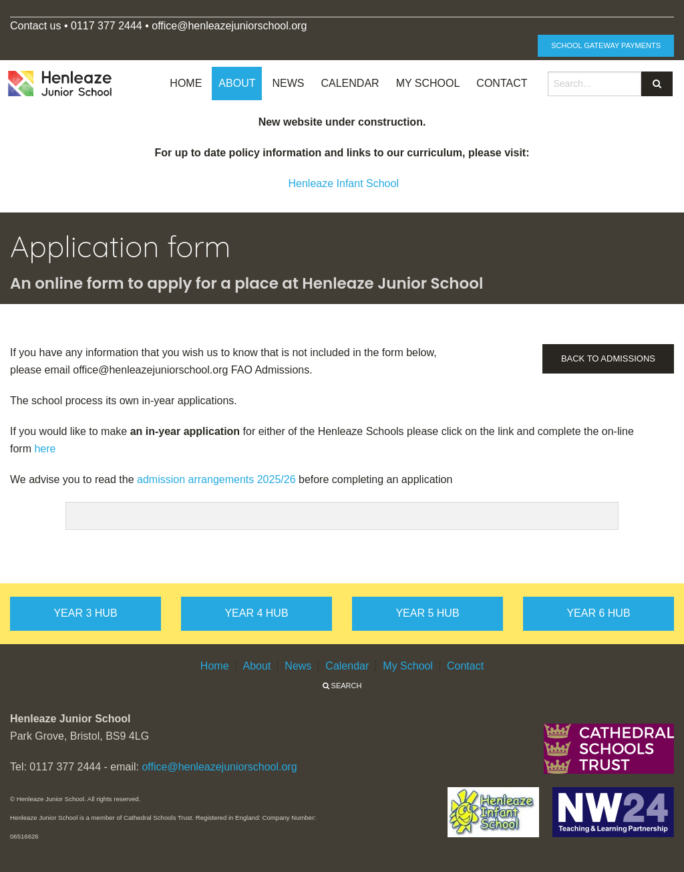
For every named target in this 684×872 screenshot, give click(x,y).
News (288, 83)
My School (428, 83)
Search (342, 686)
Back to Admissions (608, 358)
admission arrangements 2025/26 (216, 479)
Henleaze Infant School (344, 183)
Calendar (350, 83)
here (44, 448)
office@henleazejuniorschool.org (219, 766)
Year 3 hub (85, 613)
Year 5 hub (427, 613)
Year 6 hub (598, 613)
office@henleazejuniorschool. (221, 25)
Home (186, 83)
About (236, 83)
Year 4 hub (256, 613)
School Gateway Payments (606, 45)
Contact (501, 83)
